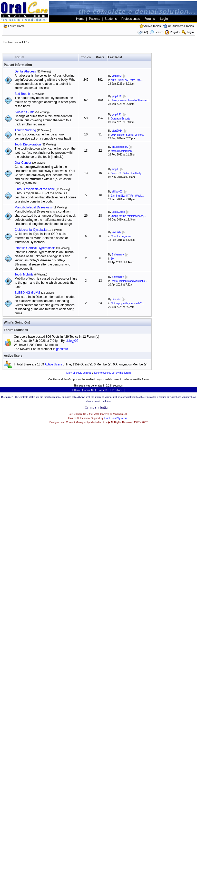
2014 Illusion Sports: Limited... (128, 134)
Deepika (116, 299)
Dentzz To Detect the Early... (127, 173)
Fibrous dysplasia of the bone (35, 189)
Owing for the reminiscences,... (128, 216)
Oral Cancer (23, 162)
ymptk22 (117, 76)
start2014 (117, 130)
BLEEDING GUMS (27, 293)
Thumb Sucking (25, 130)
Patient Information (18, 65)
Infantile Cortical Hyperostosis (35, 248)
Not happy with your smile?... (127, 303)
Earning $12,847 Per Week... (127, 195)
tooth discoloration (121, 151)
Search (156, 32)
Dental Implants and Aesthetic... (129, 281)
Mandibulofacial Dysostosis (33, 207)
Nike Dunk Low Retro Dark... (127, 80)
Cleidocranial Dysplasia (31, 230)
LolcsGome (118, 211)
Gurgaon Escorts (120, 118)
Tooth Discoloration (28, 144)
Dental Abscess (25, 71)
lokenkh (116, 232)
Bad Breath (22, 94)
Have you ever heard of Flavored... (130, 100)
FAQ (145, 32)
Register (175, 32)
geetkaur (62, 349)
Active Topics (152, 25)
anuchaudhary (120, 146)
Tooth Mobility (24, 274)
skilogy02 (117, 191)
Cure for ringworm (121, 236)
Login (190, 32)
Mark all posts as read (79, 372)
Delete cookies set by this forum (112, 372)
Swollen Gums (24, 112)
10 (112, 258)
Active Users (13, 355)
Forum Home (16, 25)
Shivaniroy (118, 254)
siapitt (115, 169)
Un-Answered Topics (181, 25)
